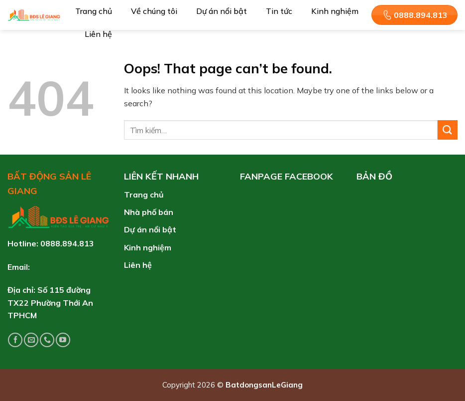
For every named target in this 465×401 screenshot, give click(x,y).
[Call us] (47, 340)
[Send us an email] (31, 340)
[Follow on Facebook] (15, 340)
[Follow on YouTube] (63, 340)
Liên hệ (98, 34)
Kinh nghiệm (334, 11)
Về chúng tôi (154, 11)
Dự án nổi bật (221, 11)
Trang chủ (93, 11)
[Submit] (448, 130)
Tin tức (279, 11)
